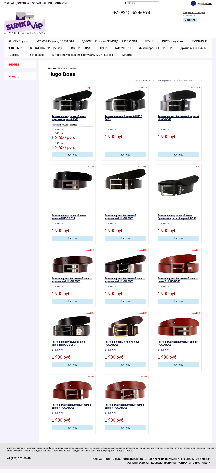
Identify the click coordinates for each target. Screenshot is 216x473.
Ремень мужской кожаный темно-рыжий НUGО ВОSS (178, 280)
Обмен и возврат (138, 462)
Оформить (190, 19)
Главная (9, 3)
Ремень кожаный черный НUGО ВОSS (123, 118)
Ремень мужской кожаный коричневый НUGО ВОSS (120, 217)
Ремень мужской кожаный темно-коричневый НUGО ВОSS (72, 280)
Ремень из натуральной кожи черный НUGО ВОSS (69, 217)
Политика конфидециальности (125, 459)
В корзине (194, 12)
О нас (196, 462)
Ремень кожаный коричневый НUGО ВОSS (122, 343)
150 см (59, 143)
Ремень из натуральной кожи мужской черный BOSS (69, 118)
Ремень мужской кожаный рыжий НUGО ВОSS (178, 343)
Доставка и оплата (28, 3)
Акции (47, 3)
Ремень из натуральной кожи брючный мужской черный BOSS (177, 217)
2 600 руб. (65, 138)
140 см (59, 133)
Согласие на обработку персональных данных (179, 459)
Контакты (60, 3)
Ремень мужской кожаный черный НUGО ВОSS (178, 118)
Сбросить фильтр (19, 173)
